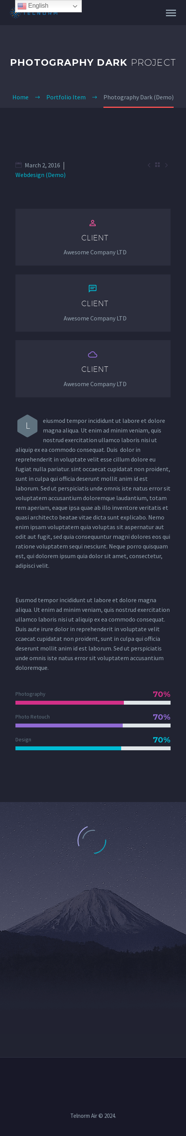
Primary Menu (171, 13)
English (33, 6)
